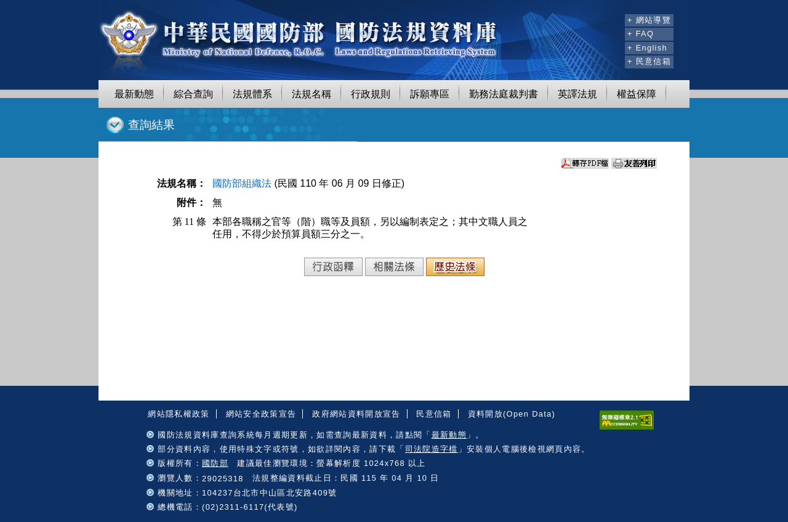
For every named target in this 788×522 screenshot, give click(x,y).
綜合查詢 (193, 94)
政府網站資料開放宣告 (356, 413)
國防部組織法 (241, 183)
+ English (647, 47)
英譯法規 (577, 94)
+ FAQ (640, 33)
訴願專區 (429, 94)
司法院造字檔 (431, 449)
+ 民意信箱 (649, 61)
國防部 (215, 463)
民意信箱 (433, 413)
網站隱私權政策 (178, 413)
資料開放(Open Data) (511, 413)
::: (613, 18)
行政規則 (370, 94)
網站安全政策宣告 (261, 413)
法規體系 (252, 94)
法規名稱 (311, 94)
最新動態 (134, 94)
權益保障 (636, 94)
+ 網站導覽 (649, 20)
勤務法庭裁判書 (503, 94)
